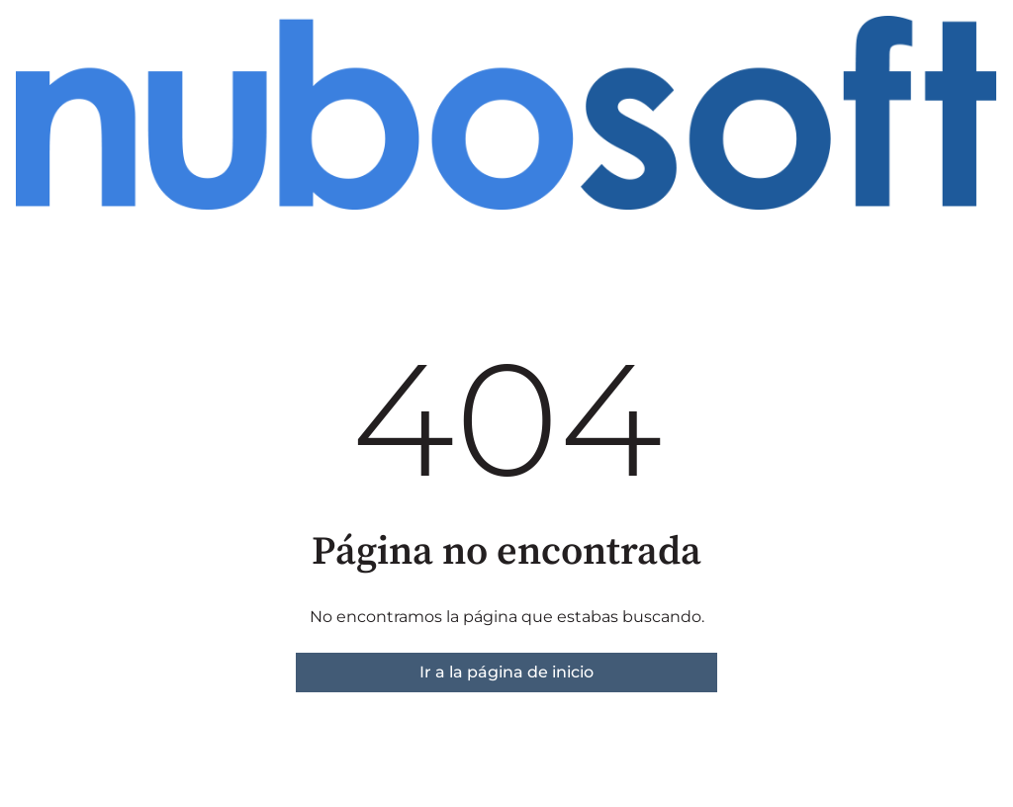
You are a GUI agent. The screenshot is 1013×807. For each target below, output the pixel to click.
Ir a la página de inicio (506, 672)
